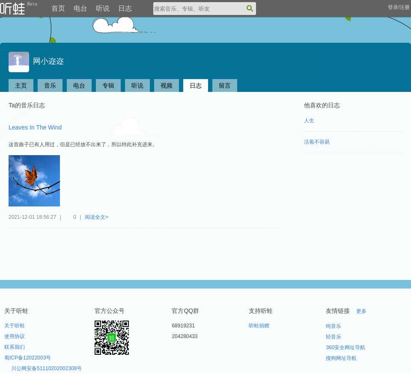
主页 (21, 85)
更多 (361, 311)
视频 (167, 85)
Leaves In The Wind (35, 127)
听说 (103, 8)
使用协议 (14, 336)
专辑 (108, 85)
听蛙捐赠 (259, 326)
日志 (125, 8)
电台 (80, 8)
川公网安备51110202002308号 (46, 368)
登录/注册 (399, 7)
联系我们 (14, 347)
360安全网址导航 (345, 347)
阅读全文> (96, 217)
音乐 (50, 85)
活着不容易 (317, 142)
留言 (225, 85)
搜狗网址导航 (341, 358)
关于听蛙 (14, 326)
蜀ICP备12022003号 (27, 358)
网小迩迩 (36, 61)
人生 (309, 121)
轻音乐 (333, 337)
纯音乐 (333, 326)
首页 (58, 8)
